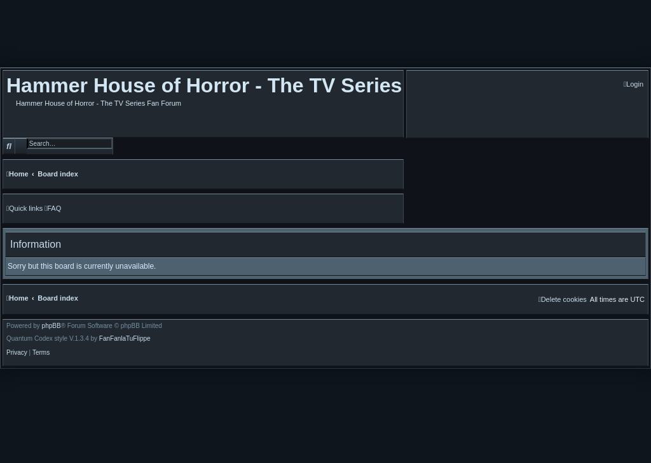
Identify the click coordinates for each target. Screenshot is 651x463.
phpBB (51, 326)
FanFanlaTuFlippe (125, 339)
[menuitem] (633, 84)
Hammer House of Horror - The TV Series (204, 85)
